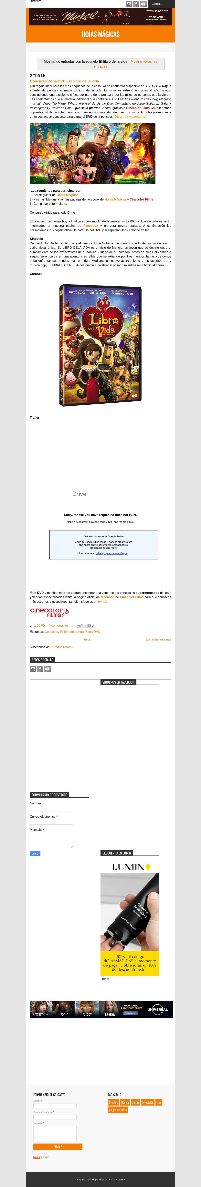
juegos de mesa (118, 1110)
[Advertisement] (59, 705)
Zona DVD (93, 631)
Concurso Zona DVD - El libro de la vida (64, 81)
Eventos (113, 1102)
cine (158, 1102)
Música (125, 1102)
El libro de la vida (72, 631)
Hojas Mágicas (100, 34)
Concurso (51, 631)
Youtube (143, 4)
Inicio (87, 639)
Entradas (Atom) (61, 647)
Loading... (100, 536)
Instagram (129, 4)
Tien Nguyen (119, 1179)
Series (135, 1102)
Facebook (136, 4)
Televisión (147, 1102)
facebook (107, 597)
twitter (103, 601)
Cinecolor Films (131, 597)
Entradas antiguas (158, 639)
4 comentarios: (59, 625)
